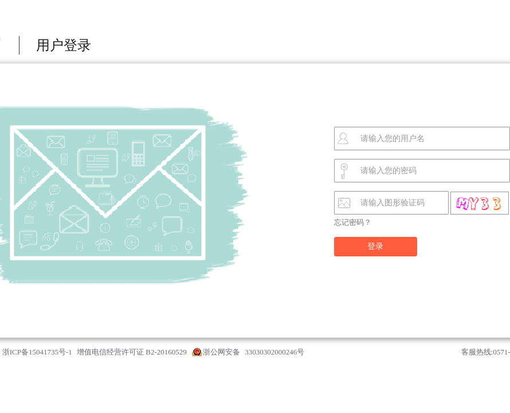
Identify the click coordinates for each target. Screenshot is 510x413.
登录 (375, 246)
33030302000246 (271, 352)
